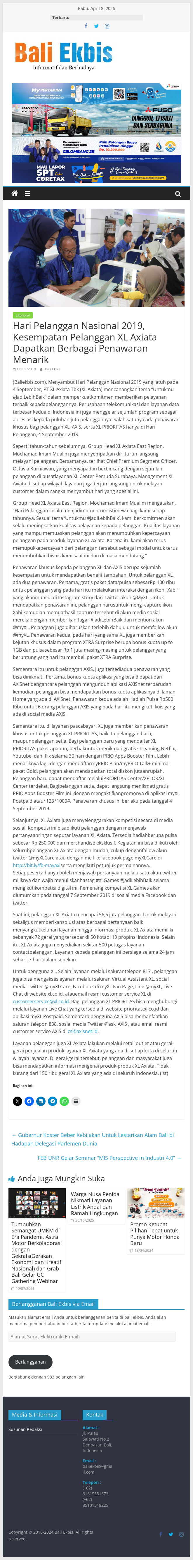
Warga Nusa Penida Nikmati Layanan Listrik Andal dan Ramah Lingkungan (95, 1204)
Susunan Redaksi (25, 1429)
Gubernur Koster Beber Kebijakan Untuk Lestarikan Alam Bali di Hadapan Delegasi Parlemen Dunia (92, 1139)
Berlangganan (30, 1362)
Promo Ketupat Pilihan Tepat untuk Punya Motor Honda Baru (155, 1234)
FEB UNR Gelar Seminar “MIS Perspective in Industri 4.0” (110, 1157)
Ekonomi (23, 315)
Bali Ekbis (52, 369)
